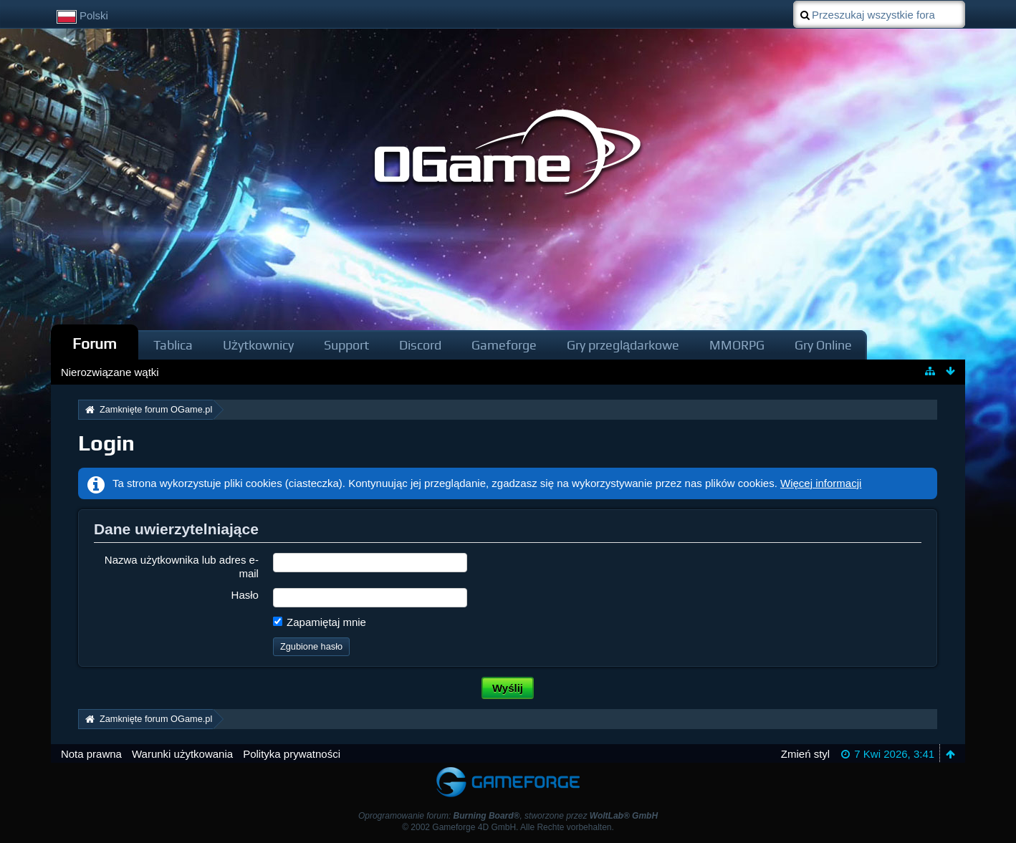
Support (346, 344)
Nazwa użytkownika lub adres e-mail (182, 566)
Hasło (245, 595)
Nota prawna (91, 754)
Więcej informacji (820, 483)
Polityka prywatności (291, 754)
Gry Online (823, 344)
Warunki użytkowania (182, 754)
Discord (420, 344)
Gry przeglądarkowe (623, 344)
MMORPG (737, 344)
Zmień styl (805, 754)
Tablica (173, 344)
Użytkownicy (258, 344)
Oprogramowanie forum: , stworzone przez (508, 816)
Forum (94, 343)
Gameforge (504, 344)
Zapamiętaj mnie (319, 622)
